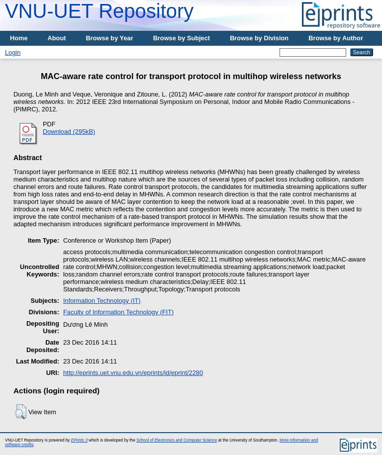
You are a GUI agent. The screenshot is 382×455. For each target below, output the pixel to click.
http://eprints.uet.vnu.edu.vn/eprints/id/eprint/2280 (133, 372)
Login (12, 52)
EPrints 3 (79, 440)
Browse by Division (259, 38)
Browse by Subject (181, 38)
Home (19, 38)
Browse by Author (335, 38)
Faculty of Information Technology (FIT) (118, 312)
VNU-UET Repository (99, 11)
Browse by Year (109, 38)
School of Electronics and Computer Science (176, 440)
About (57, 38)
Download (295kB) (69, 131)
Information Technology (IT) (102, 300)
